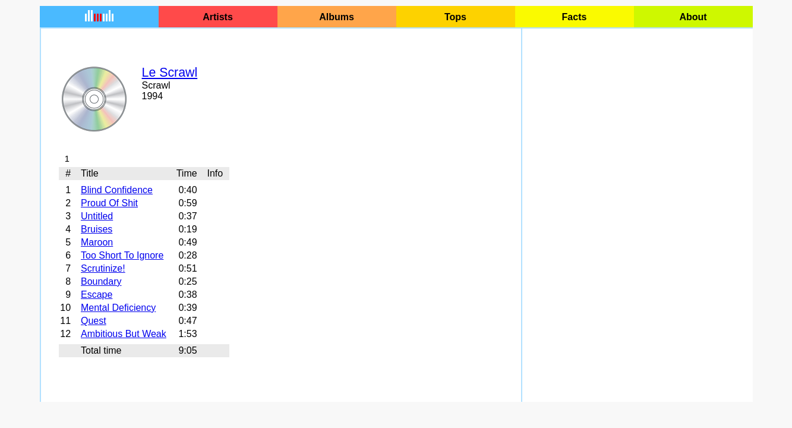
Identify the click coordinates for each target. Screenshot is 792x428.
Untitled (97, 216)
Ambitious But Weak (123, 334)
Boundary (101, 281)
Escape (96, 294)
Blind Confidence (117, 190)
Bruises (96, 229)
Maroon (97, 242)
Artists (218, 17)
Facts (574, 17)
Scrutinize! (103, 268)
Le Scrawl (170, 72)
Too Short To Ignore (122, 255)
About (692, 17)
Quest (93, 321)
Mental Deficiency (118, 308)
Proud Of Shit (109, 203)
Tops (455, 17)
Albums (336, 17)
